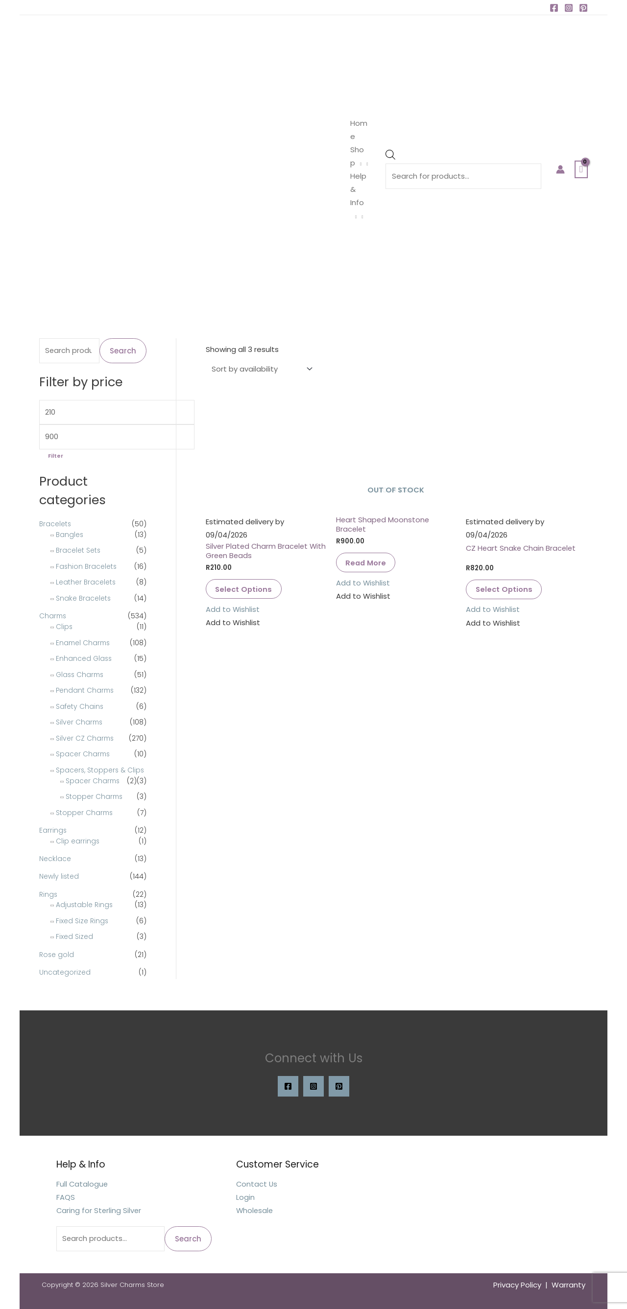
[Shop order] (260, 369)
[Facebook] (554, 7)
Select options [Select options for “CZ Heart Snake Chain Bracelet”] (505, 589)
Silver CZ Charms (85, 738)
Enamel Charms (84, 643)
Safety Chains (80, 706)
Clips (64, 627)
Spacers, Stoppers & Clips (100, 770)
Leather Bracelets (86, 583)
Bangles (70, 535)
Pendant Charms (86, 691)
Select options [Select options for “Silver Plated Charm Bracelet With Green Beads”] (245, 589)
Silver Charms (80, 722)
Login (245, 1197)
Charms (53, 617)
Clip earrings (78, 841)
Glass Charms (81, 674)
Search (123, 351)
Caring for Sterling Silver (99, 1210)
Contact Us (257, 1184)
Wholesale (255, 1210)
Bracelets (55, 525)
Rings (48, 893)
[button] (233, 610)
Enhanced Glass (84, 659)
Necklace (55, 859)
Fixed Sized (74, 935)
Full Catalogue (82, 1184)
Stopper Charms (95, 797)
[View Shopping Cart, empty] (581, 169)
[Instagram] (568, 7)
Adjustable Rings (85, 904)
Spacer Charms (83, 754)
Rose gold (56, 953)
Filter (55, 457)
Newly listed (59, 876)
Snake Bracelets (84, 599)
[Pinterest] (583, 7)
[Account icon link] (560, 169)
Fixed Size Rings (82, 920)
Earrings (53, 831)
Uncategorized (65, 971)
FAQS (65, 1197)
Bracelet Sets (78, 551)
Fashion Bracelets (87, 567)
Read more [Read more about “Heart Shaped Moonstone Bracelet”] (367, 563)
